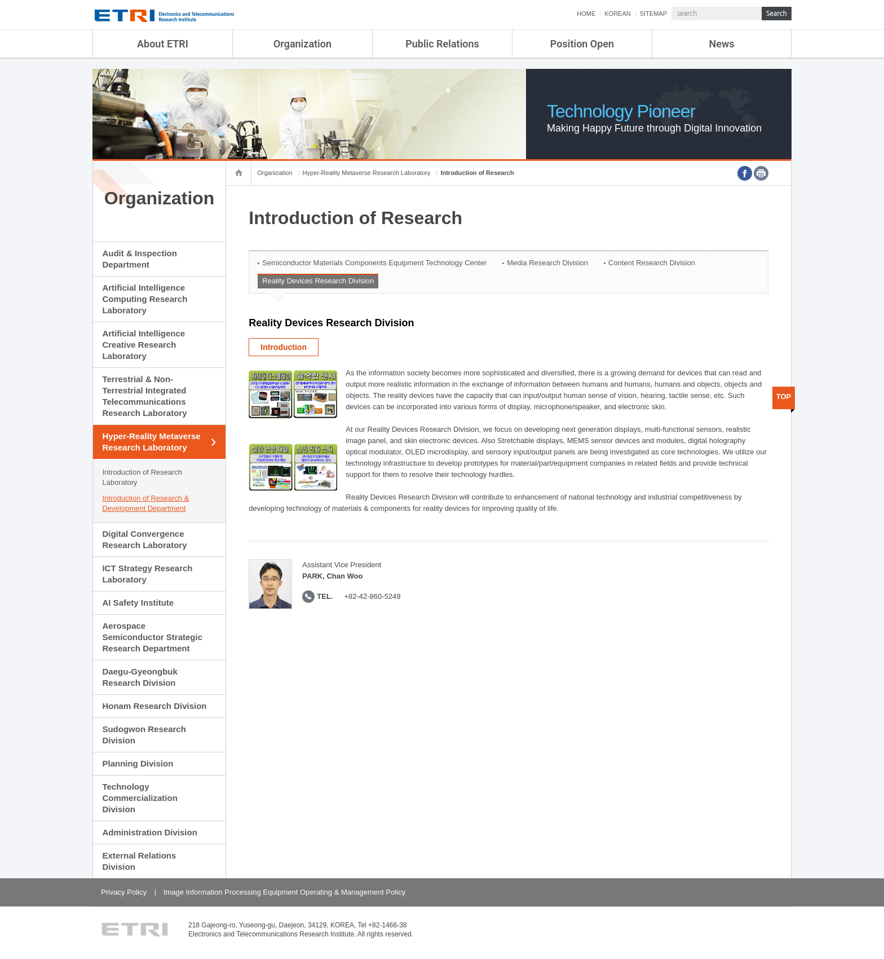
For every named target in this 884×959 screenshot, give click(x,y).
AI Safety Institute (138, 602)
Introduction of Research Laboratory (142, 477)
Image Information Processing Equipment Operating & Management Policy (284, 892)
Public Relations (442, 44)
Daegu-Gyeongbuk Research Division (139, 677)
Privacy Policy (124, 892)
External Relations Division (139, 861)
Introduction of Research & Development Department (145, 503)
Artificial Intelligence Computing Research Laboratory (144, 299)
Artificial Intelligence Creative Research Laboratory (143, 345)
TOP (784, 396)
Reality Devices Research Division (318, 281)
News (722, 44)
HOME (586, 13)
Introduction (283, 347)
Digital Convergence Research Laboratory (144, 539)
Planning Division (137, 763)
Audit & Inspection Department (139, 258)
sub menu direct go (0, 0)
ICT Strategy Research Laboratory (147, 573)
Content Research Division (651, 263)
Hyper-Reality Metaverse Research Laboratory (151, 441)
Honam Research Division (154, 706)
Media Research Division (547, 263)
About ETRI (162, 44)
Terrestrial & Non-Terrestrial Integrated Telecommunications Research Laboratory (144, 396)
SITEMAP (653, 13)
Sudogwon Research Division (143, 734)
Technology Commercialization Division (139, 798)
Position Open (582, 44)
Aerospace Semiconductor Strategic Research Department (152, 637)
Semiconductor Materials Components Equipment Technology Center (374, 263)
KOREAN (617, 13)
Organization (302, 44)
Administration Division (149, 832)
